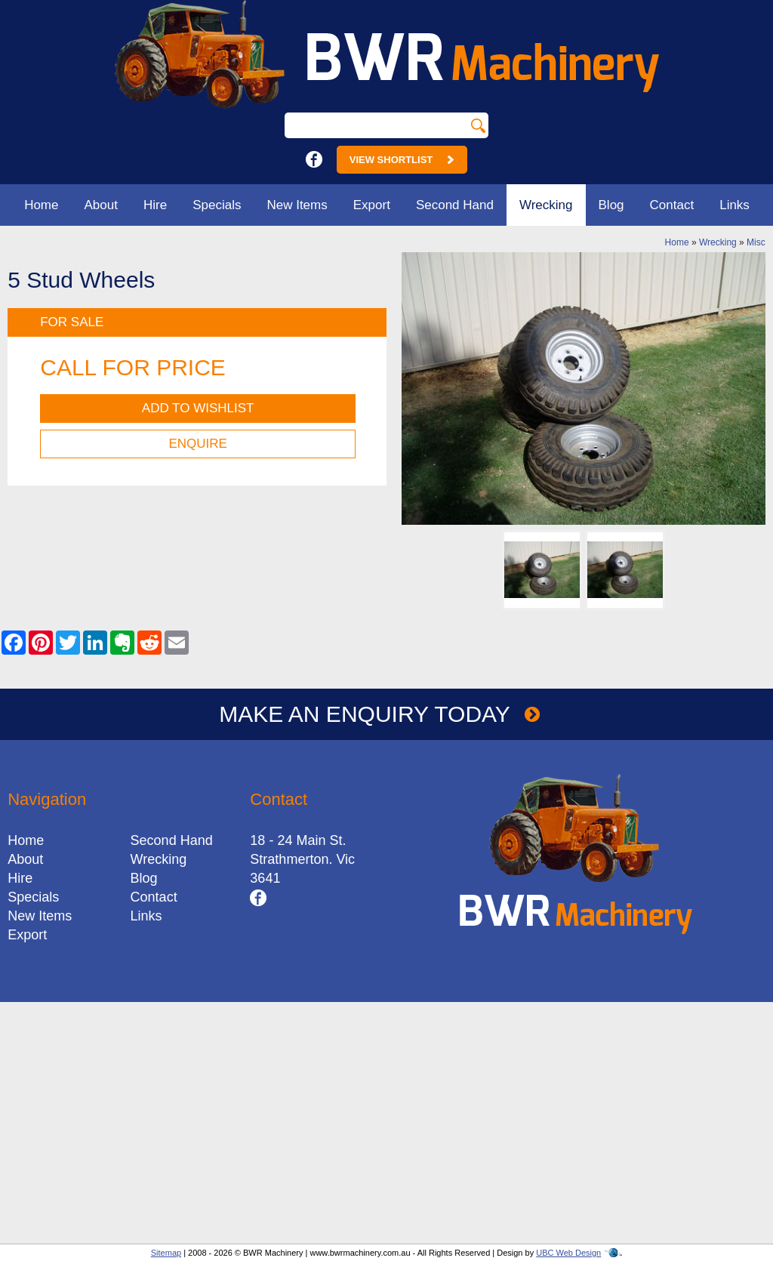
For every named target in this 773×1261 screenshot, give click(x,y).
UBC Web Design (568, 1252)
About (101, 205)
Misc (756, 242)
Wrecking (546, 205)
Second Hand (455, 205)
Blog (611, 205)
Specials (216, 205)
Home (41, 205)
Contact (672, 205)
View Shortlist (402, 159)
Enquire (197, 443)
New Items (296, 205)
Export (371, 205)
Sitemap (166, 1252)
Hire (155, 205)
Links (734, 205)
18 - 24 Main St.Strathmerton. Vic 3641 (302, 859)
